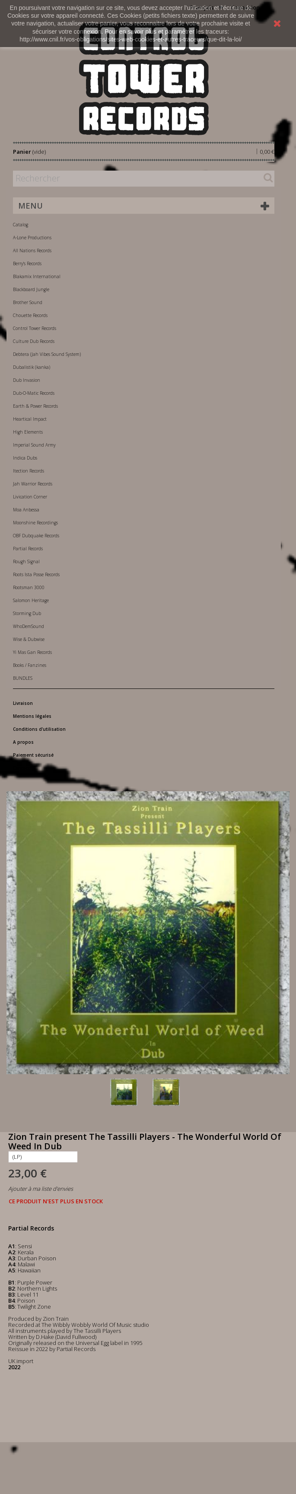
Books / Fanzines (29, 665)
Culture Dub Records (33, 341)
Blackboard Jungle (31, 289)
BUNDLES (22, 678)
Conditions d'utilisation (39, 729)
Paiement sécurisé (33, 755)
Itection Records (28, 471)
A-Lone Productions (32, 238)
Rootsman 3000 (29, 587)
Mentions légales (32, 716)
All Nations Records (32, 250)
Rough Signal (26, 561)
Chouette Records (30, 315)
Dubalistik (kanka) (31, 367)
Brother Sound (27, 302)
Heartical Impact (30, 419)
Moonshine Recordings (35, 523)
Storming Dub (27, 613)
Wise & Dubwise (29, 639)
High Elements (28, 432)
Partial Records (28, 549)
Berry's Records (27, 263)
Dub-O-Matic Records (33, 393)
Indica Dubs (25, 458)
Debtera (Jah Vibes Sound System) (47, 354)
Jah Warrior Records (32, 484)
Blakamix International (36, 276)
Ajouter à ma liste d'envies (40, 1189)
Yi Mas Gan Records (32, 652)
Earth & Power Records (35, 406)
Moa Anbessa (26, 510)
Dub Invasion (26, 380)
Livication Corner (30, 497)
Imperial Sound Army (34, 445)
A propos (23, 742)
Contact (21, 768)
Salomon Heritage (31, 600)
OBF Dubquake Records (36, 536)
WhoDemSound (28, 626)
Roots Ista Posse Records (36, 574)
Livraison (23, 703)
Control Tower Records (34, 328)
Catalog (20, 225)
